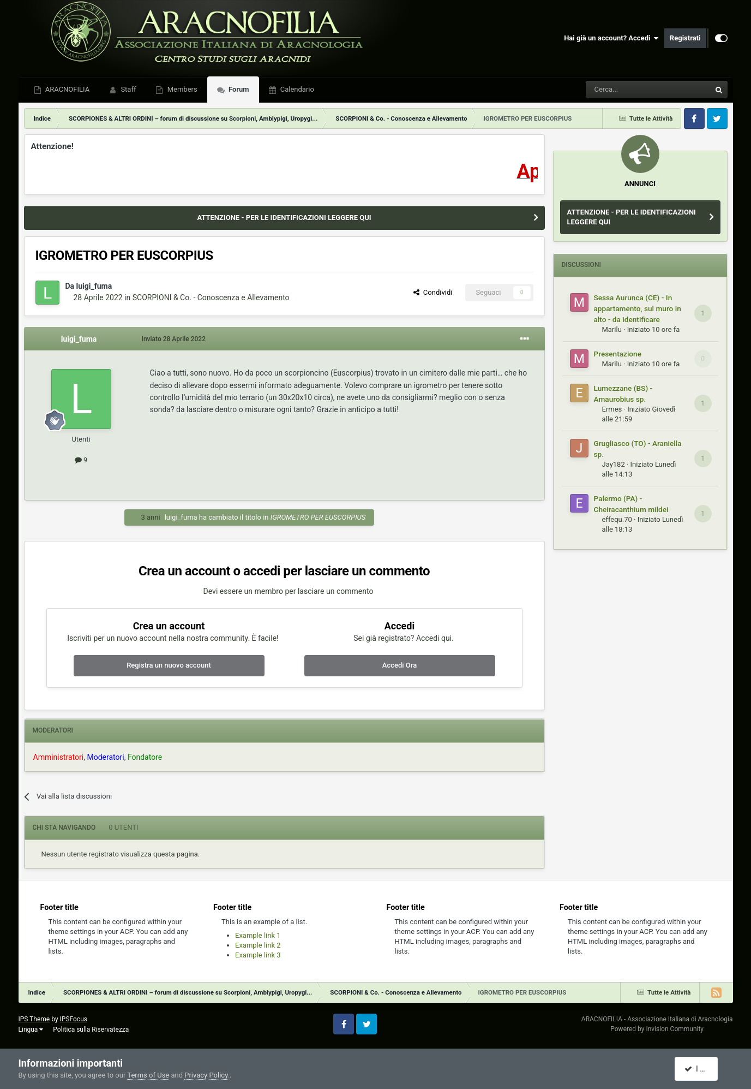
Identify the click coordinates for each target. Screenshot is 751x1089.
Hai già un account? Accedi (611, 38)
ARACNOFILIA (67, 89)
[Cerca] (618, 89)
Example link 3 (258, 955)
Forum (238, 89)
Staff (127, 89)
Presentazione (618, 353)
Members (181, 89)
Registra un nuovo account (169, 665)
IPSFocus (73, 1019)
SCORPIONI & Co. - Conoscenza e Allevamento (211, 297)
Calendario (296, 89)
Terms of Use (148, 1075)
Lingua (31, 1029)
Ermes (612, 409)
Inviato (174, 339)
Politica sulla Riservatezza (91, 1029)
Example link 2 (258, 945)
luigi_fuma (94, 286)
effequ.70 (617, 519)
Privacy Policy (205, 1075)
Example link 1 (258, 935)
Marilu (612, 329)
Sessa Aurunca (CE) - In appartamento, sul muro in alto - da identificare (637, 308)
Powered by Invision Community (657, 1029)
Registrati (685, 38)
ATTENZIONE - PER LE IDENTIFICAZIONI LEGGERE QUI (284, 217)
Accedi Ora (399, 665)
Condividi (432, 292)
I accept (702, 1068)
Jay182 (613, 464)
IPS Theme (34, 1019)
